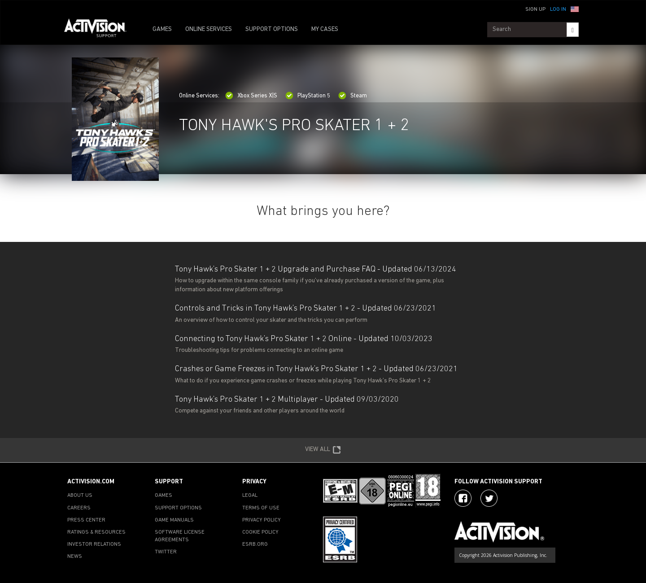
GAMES (162, 29)
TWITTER (166, 552)
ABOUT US (79, 495)
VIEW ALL (323, 450)
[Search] (573, 29)
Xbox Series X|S (251, 96)
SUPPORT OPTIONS (271, 29)
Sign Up (535, 9)
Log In (558, 9)
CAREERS (79, 508)
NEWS (74, 556)
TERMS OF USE (260, 508)
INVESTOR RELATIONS (94, 544)
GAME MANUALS (174, 520)
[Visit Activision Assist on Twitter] (489, 498)
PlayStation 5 (307, 96)
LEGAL (250, 495)
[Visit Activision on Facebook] (462, 498)
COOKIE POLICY (260, 532)
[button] (575, 8)
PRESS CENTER (86, 520)
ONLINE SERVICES (208, 29)
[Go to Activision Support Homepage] (100, 29)
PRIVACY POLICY (261, 520)
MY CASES (324, 29)
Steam (352, 96)
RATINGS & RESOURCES (96, 532)
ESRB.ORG (255, 544)
